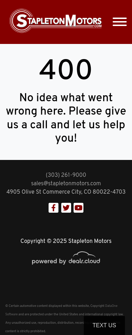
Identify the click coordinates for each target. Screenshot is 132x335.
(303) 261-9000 (66, 175)
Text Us (104, 325)
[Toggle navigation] (119, 22)
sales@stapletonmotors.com (66, 183)
